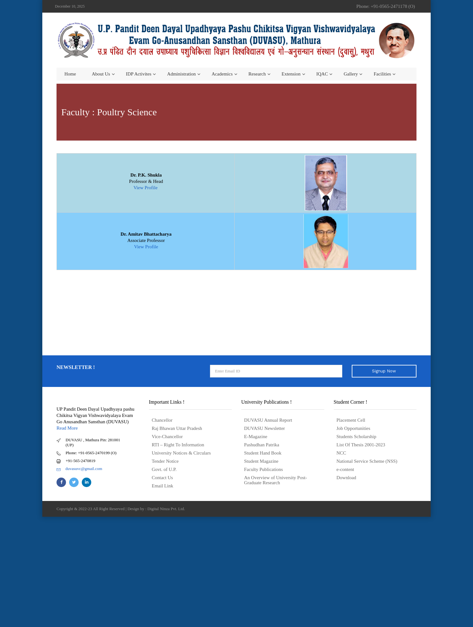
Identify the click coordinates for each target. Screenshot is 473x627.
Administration (181, 73)
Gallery (351, 73)
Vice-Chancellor (167, 436)
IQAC (322, 73)
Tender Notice (165, 461)
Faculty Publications (263, 469)
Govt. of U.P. (164, 469)
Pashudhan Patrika (261, 444)
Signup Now (384, 371)
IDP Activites (139, 73)
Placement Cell (351, 420)
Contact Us (162, 477)
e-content (345, 469)
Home (70, 73)
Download (346, 477)
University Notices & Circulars (181, 452)
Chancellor (162, 420)
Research (257, 73)
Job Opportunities (353, 428)
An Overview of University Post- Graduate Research (275, 480)
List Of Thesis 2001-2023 (361, 444)
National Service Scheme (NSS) (367, 461)
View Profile (146, 187)
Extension (291, 73)
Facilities (382, 73)
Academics (222, 73)
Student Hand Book (262, 452)
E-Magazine (255, 436)
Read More (67, 428)
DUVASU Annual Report (268, 420)
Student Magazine (261, 461)
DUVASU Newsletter (264, 428)
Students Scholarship (356, 436)
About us (101, 73)
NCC (341, 452)
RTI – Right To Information (178, 444)
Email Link (162, 485)
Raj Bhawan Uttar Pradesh (177, 428)
